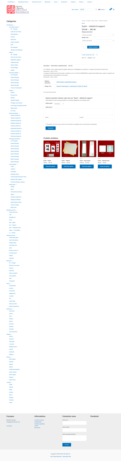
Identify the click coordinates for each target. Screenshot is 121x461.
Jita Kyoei (13, 171)
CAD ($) (82, 9)
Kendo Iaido (12, 184)
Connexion (9, 426)
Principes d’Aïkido (14, 73)
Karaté (11, 90)
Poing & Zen (13, 95)
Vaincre (12, 37)
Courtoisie (11, 291)
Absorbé (11, 258)
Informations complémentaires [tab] (59, 65)
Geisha (10, 393)
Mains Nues (13, 108)
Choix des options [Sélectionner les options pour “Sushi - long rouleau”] (86, 166)
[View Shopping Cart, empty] (110, 9)
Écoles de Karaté (14, 113)
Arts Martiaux (12, 2)
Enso (10, 220)
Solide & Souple (14, 100)
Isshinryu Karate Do (15, 131)
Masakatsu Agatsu (15, 59)
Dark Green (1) (66, 86)
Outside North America (70, 82)
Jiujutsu (12, 169)
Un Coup (12, 110)
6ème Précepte (14, 154)
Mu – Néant (12, 222)
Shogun (10, 398)
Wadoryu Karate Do (15, 123)
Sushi (10, 404)
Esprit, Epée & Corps (15, 202)
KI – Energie (13, 29)
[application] (15, 2)
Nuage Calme (12, 243)
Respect (11, 355)
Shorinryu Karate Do (15, 136)
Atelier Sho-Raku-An (65, 454)
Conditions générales (39, 424)
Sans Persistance (13, 240)
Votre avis (49, 107)
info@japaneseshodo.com (13, 422)
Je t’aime (11, 345)
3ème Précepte (14, 80)
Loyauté (11, 296)
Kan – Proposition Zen (14, 228)
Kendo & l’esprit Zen (15, 197)
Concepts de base (14, 27)
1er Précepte (14, 75)
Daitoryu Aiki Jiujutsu (16, 179)
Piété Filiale (11, 302)
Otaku (10, 385)
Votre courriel (74, 429)
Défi (11, 44)
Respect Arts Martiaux (16, 50)
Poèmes (82, 2)
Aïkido (11, 52)
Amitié (10, 350)
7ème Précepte (14, 156)
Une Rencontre (12, 253)
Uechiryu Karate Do (15, 133)
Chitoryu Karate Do (15, 126)
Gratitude (11, 353)
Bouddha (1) (12, 217)
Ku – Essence (12, 225)
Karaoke (11, 401)
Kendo (12, 187)
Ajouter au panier (93, 47)
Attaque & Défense (15, 199)
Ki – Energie (12, 263)
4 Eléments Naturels (14, 370)
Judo (12, 166)
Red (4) (85, 86)
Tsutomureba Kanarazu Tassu (18, 177)
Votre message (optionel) (74, 438)
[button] (114, 10)
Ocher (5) (80, 86)
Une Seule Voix (12, 245)
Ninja (10, 391)
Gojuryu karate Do (15, 115)
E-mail (82, 117)
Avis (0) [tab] (70, 65)
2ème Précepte (14, 77)
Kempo (12, 97)
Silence (10, 319)
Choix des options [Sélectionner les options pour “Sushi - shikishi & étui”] (105, 166)
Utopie (10, 365)
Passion (11, 327)
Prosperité (11, 281)
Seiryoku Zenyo (14, 174)
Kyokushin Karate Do (16, 128)
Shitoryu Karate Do (15, 118)
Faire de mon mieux (15, 31)
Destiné (10, 378)
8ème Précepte (14, 159)
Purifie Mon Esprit (13, 238)
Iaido (12, 189)
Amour (10, 314)
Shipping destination (87, 32)
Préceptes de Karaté (14, 139)
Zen (9, 215)
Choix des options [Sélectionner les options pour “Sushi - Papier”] (50, 166)
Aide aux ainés (12, 304)
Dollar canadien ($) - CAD (88, 54)
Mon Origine (12, 360)
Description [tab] (46, 65)
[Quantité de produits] (84, 47)
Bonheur (11, 340)
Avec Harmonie (12, 332)
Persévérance (14, 34)
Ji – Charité (11, 233)
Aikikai (12, 70)
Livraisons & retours (39, 420)
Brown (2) (59, 86)
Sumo (10, 396)
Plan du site (37, 427)
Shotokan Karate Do (15, 120)
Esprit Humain (12, 373)
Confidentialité (38, 422)
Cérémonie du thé (37, 2)
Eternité (10, 362)
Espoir (10, 322)
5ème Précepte (14, 85)
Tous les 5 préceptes (16, 88)
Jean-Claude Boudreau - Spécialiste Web (60, 456)
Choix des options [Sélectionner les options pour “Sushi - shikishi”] (68, 166)
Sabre (12, 194)
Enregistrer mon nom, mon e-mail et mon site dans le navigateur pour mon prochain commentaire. (72, 124)
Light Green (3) (74, 86)
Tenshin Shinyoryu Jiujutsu (17, 182)
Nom (47, 117)
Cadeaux (74, 2)
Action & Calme (14, 205)
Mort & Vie (13, 207)
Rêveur (10, 368)
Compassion (12, 286)
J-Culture (90, 2)
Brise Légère (12, 376)
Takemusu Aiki (14, 62)
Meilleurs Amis (12, 347)
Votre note (49, 103)
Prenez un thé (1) (13, 251)
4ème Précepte (14, 82)
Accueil (83, 20)
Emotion (11, 325)
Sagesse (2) (12, 294)
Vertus (56, 2)
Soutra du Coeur (13, 212)
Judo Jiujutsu (13, 164)
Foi (9, 299)
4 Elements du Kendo (16, 192)
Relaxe (10, 256)
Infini (10, 248)
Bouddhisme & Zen (24, 2)
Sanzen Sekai (14, 65)
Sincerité (11, 271)
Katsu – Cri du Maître (14, 230)
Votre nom (74, 422)
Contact (36, 425)
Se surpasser (14, 47)
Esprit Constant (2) (13, 307)
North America (60, 82)
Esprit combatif (14, 42)
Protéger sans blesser (16, 103)
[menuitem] (102, 9)
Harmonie (11, 311)
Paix (10, 317)
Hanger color (85, 37)
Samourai (13, 39)
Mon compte (75, 9)
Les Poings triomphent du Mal (18, 105)
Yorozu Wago (14, 67)
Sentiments (64, 2)
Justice (10, 289)
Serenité (11, 330)
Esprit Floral (12, 381)
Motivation (48, 2)
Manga (10, 388)
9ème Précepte (14, 162)
